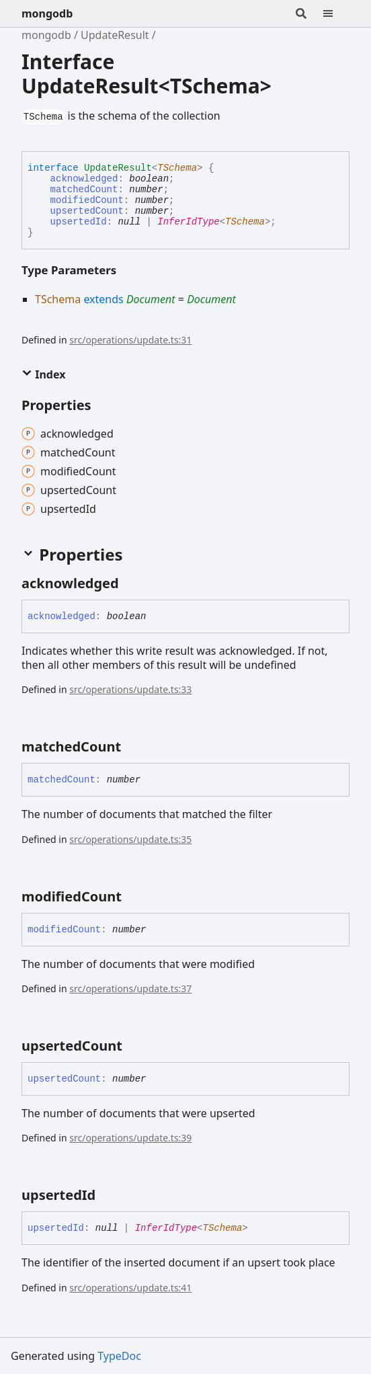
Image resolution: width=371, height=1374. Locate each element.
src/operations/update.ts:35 (130, 839)
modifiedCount (87, 200)
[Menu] (336, 13)
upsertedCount (87, 211)
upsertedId (78, 221)
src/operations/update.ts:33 (130, 689)
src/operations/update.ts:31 (130, 339)
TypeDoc (119, 1355)
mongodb (47, 13)
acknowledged (84, 178)
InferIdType (188, 221)
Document (150, 299)
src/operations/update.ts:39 (130, 1137)
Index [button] (43, 374)
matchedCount (84, 189)
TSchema (177, 168)
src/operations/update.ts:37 (130, 988)
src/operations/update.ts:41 (130, 1287)
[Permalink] (131, 583)
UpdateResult (115, 35)
